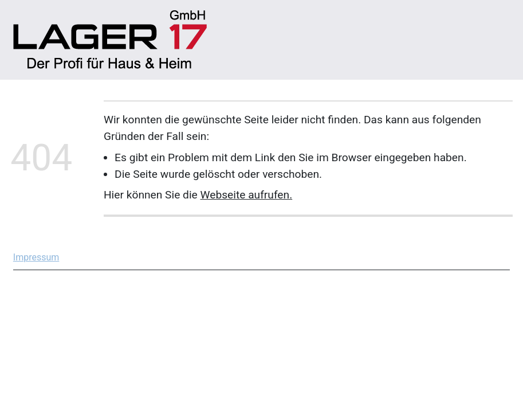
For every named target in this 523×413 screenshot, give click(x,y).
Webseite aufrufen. (246, 194)
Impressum (36, 257)
